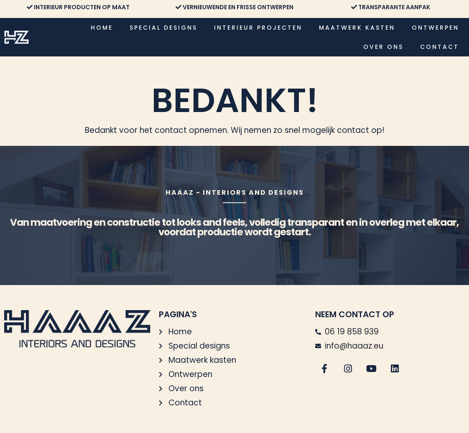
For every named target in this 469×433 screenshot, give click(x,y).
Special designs (163, 27)
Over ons (383, 47)
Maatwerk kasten (357, 27)
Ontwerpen (435, 27)
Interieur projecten (258, 27)
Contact (439, 47)
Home (102, 27)
